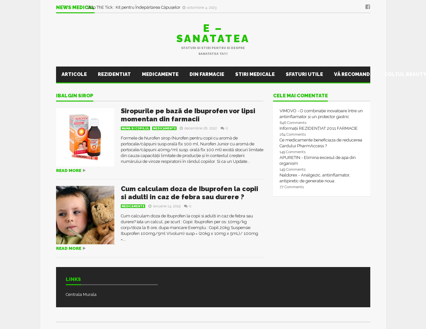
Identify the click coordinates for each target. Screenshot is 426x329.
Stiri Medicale (255, 74)
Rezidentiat (114, 74)
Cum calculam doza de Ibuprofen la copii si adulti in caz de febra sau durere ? (189, 193)
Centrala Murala (81, 294)
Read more (68, 170)
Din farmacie (207, 74)
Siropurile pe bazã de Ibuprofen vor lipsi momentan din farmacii (188, 115)
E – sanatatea (213, 33)
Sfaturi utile (304, 74)
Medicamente (160, 74)
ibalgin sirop (74, 96)
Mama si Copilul (135, 128)
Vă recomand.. (353, 74)
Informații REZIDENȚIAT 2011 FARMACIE (319, 128)
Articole (74, 74)
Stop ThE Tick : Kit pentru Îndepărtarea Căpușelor (134, 7)
